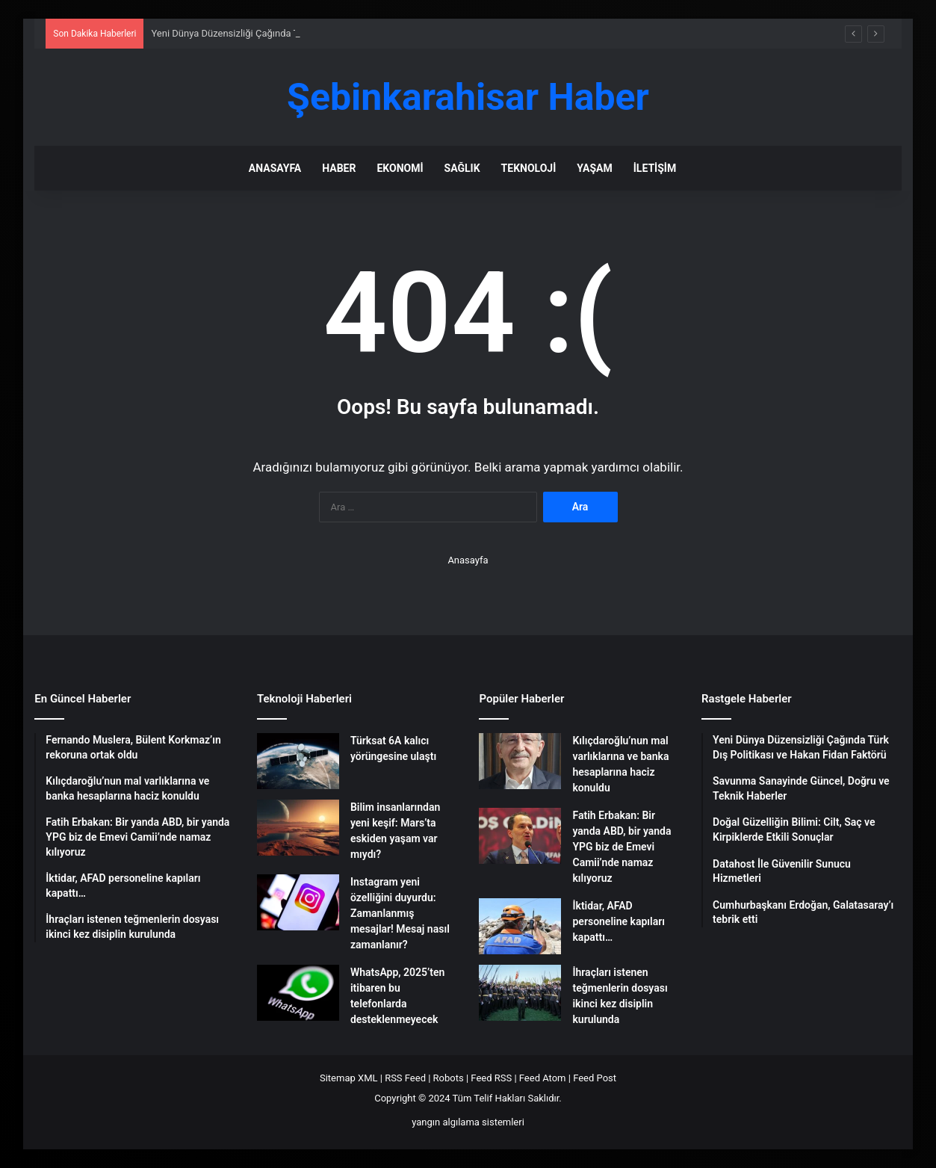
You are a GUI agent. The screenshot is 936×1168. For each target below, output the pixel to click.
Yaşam (594, 168)
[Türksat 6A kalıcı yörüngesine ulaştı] (298, 761)
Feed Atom (542, 1078)
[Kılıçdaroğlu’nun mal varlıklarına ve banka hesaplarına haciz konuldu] (520, 761)
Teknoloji (529, 168)
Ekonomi (399, 168)
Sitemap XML (349, 1078)
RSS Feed (405, 1078)
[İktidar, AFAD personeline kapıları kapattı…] (520, 926)
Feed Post (594, 1078)
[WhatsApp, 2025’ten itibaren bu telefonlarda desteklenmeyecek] (298, 993)
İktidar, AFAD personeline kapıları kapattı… (618, 921)
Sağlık (462, 168)
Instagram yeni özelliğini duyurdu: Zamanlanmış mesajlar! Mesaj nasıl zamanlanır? (400, 913)
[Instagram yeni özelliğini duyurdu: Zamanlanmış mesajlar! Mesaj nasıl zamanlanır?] (298, 902)
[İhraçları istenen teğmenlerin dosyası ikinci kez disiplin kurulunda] (520, 993)
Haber (339, 168)
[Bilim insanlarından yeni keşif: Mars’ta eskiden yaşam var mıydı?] (298, 828)
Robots (448, 1078)
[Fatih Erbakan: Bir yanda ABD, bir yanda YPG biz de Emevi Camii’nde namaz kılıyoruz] (520, 836)
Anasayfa (275, 168)
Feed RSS (491, 1078)
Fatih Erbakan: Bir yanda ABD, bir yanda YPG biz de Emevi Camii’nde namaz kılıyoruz (621, 846)
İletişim (654, 168)
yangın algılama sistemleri (468, 1122)
